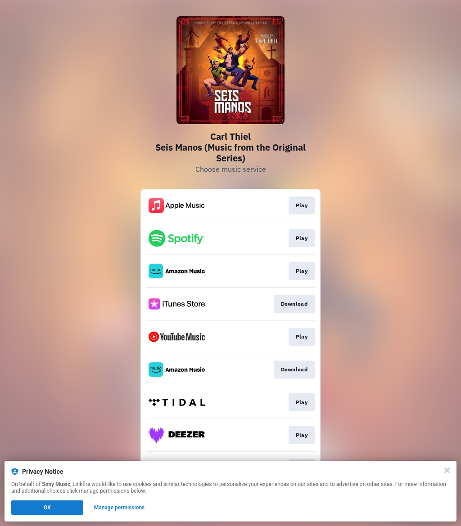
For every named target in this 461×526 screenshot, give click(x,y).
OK (47, 507)
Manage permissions (119, 507)
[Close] (447, 470)
